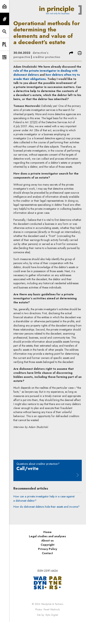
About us (47, 540)
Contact (47, 553)
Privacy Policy (47, 549)
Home (47, 532)
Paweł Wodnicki (52, 609)
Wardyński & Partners (52, 604)
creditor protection (46, 57)
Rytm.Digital (52, 615)
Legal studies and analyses (47, 536)
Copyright (47, 545)
